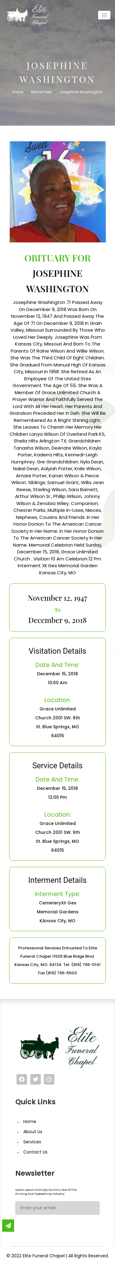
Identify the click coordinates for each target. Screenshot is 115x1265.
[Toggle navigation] (104, 15)
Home (29, 1121)
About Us (32, 1132)
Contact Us (35, 1152)
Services (32, 1142)
